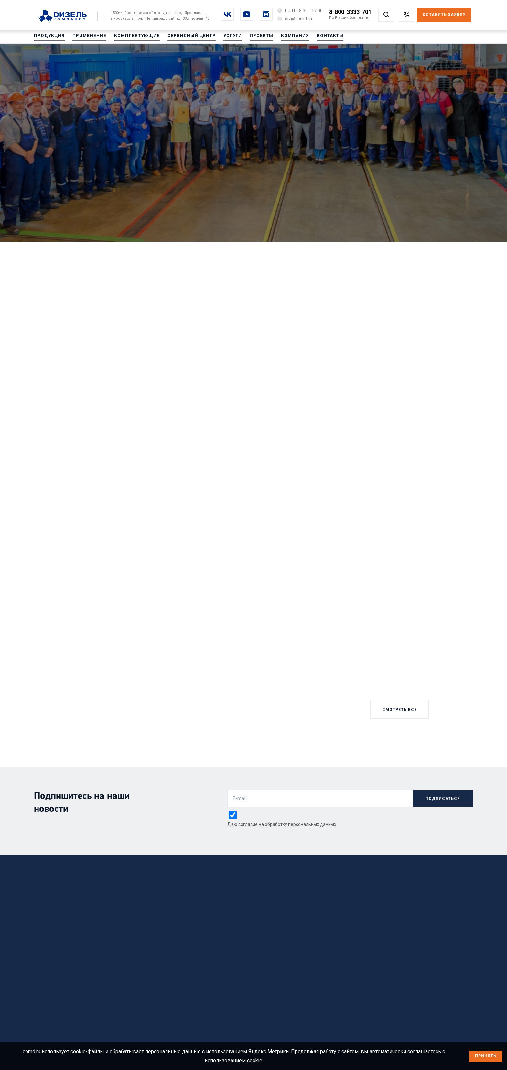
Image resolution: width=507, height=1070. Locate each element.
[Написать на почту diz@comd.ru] (298, 18)
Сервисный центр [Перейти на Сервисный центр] (180, 38)
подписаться (443, 798)
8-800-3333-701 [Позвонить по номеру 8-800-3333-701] (350, 11)
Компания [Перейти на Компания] (279, 38)
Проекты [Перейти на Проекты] (247, 38)
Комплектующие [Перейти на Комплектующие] (130, 38)
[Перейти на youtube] (246, 14)
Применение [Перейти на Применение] (85, 38)
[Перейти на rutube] (266, 14)
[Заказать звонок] (406, 15)
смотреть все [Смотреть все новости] (399, 709)
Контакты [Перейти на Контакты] (312, 38)
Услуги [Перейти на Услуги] (220, 38)
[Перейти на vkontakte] (227, 14)
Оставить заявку (444, 14)
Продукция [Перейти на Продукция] (48, 38)
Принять (485, 1056)
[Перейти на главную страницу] (66, 16)
